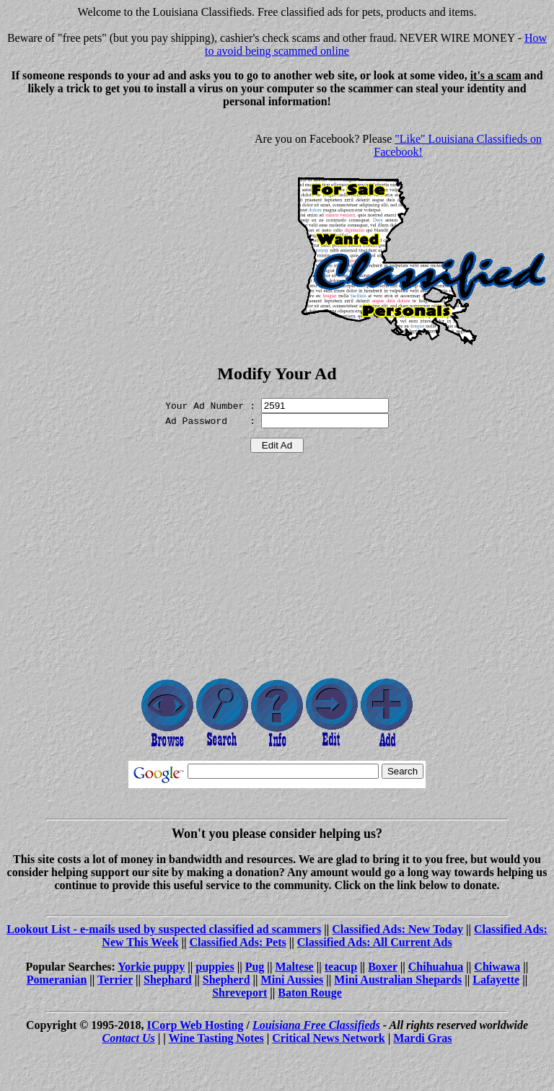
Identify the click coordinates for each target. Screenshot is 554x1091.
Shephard (168, 979)
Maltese (294, 966)
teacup (341, 966)
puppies (214, 966)
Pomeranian (57, 979)
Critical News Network (328, 1038)
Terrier (115, 979)
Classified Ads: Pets (238, 942)
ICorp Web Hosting (195, 1025)
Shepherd (226, 979)
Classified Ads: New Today (397, 929)
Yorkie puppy (151, 966)
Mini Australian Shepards (398, 979)
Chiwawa (497, 966)
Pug (255, 966)
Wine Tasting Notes (216, 1038)
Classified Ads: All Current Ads (374, 942)
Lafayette (495, 979)
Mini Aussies (292, 979)
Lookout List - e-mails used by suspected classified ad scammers (163, 929)
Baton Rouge (309, 992)
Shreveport (239, 992)
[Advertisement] (127, 221)
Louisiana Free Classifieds (316, 1025)
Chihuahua (436, 966)
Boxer (382, 966)
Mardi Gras (422, 1038)
